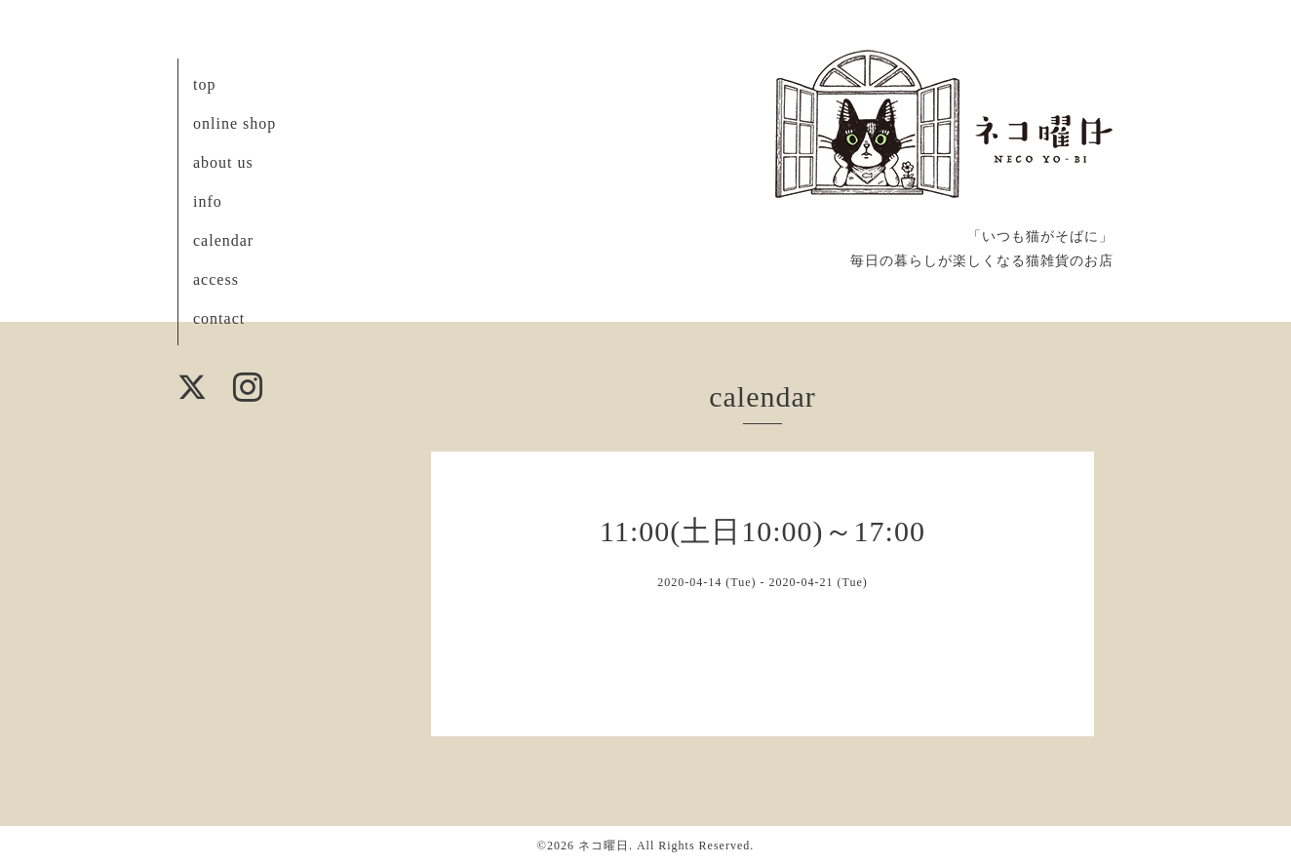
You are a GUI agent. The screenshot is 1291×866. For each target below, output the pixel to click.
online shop (234, 123)
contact (219, 318)
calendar (223, 240)
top (204, 84)
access (216, 279)
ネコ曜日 (603, 845)
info (207, 201)
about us (223, 162)
